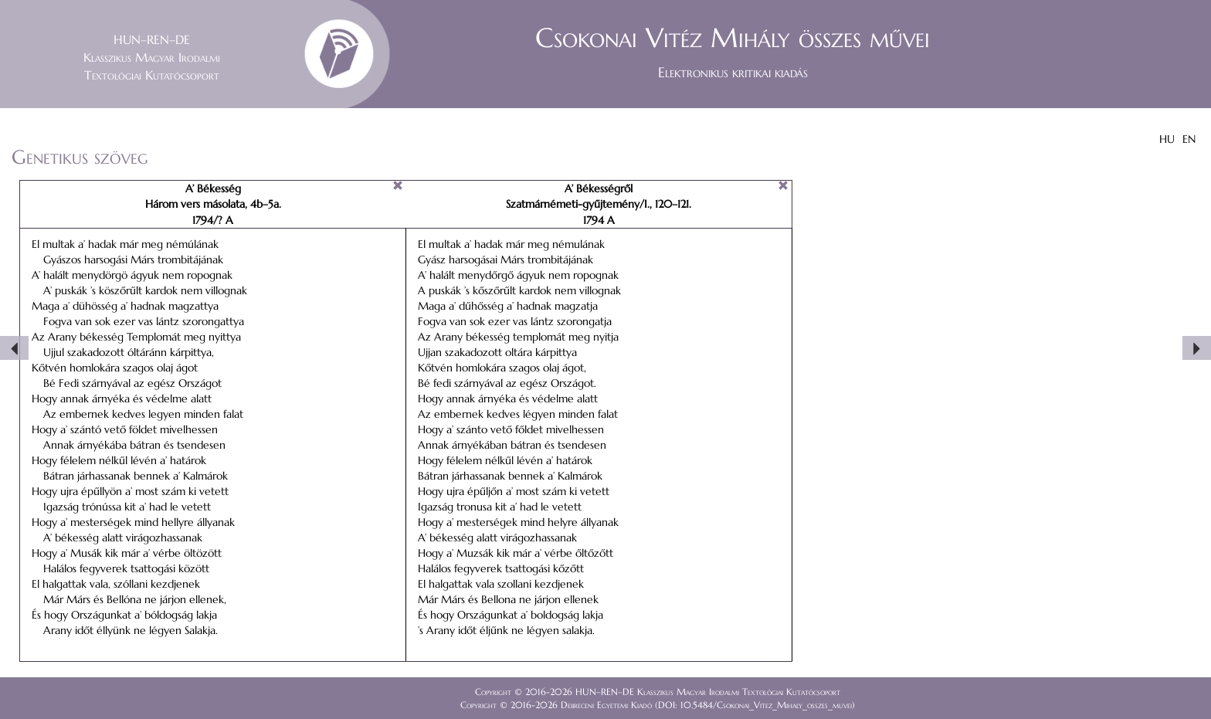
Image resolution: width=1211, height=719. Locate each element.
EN (1189, 139)
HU (1167, 139)
